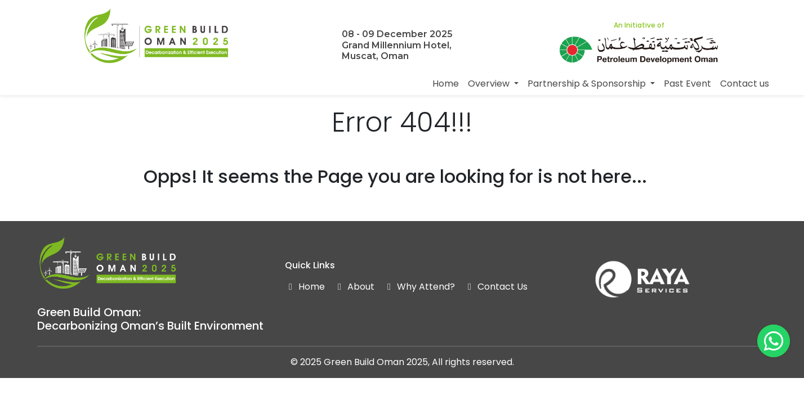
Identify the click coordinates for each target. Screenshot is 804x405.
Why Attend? (419, 286)
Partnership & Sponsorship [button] (588, 83)
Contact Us (496, 286)
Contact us (744, 83)
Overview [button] (490, 83)
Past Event (687, 83)
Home (445, 83)
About (354, 286)
